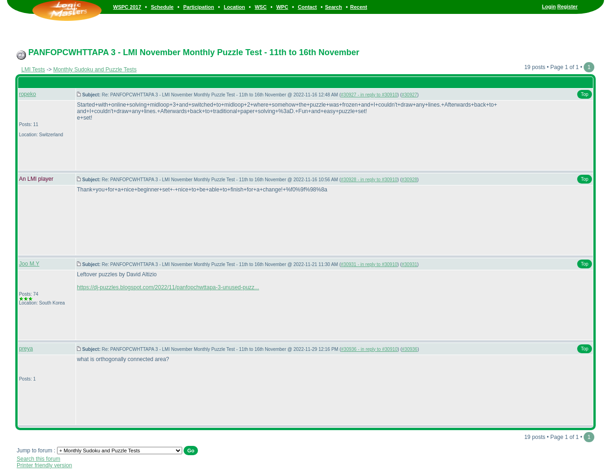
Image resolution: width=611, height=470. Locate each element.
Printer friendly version (44, 465)
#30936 (409, 349)
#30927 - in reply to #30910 (369, 94)
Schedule (162, 7)
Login (549, 6)
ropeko (27, 94)
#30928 (409, 179)
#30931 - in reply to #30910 (369, 264)
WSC (261, 7)
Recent (358, 7)
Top (584, 94)
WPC (282, 7)
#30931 (409, 264)
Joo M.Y (29, 263)
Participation (198, 7)
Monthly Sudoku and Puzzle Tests (95, 69)
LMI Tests (33, 69)
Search (333, 7)
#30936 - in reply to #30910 (369, 349)
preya (26, 348)
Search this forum (38, 459)
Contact (307, 7)
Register (567, 6)
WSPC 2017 (127, 7)
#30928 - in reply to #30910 (369, 179)
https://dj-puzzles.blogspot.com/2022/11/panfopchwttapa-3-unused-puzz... (168, 287)
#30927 (409, 94)
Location (234, 7)
